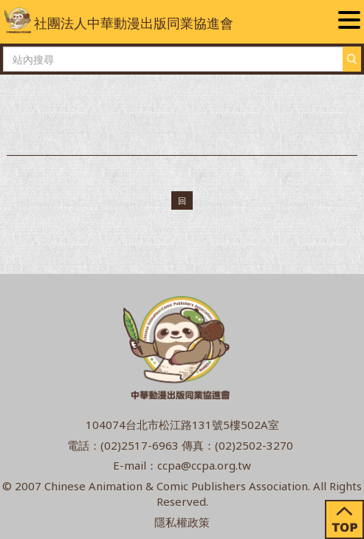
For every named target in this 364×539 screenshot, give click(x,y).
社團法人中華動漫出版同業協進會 (118, 20)
